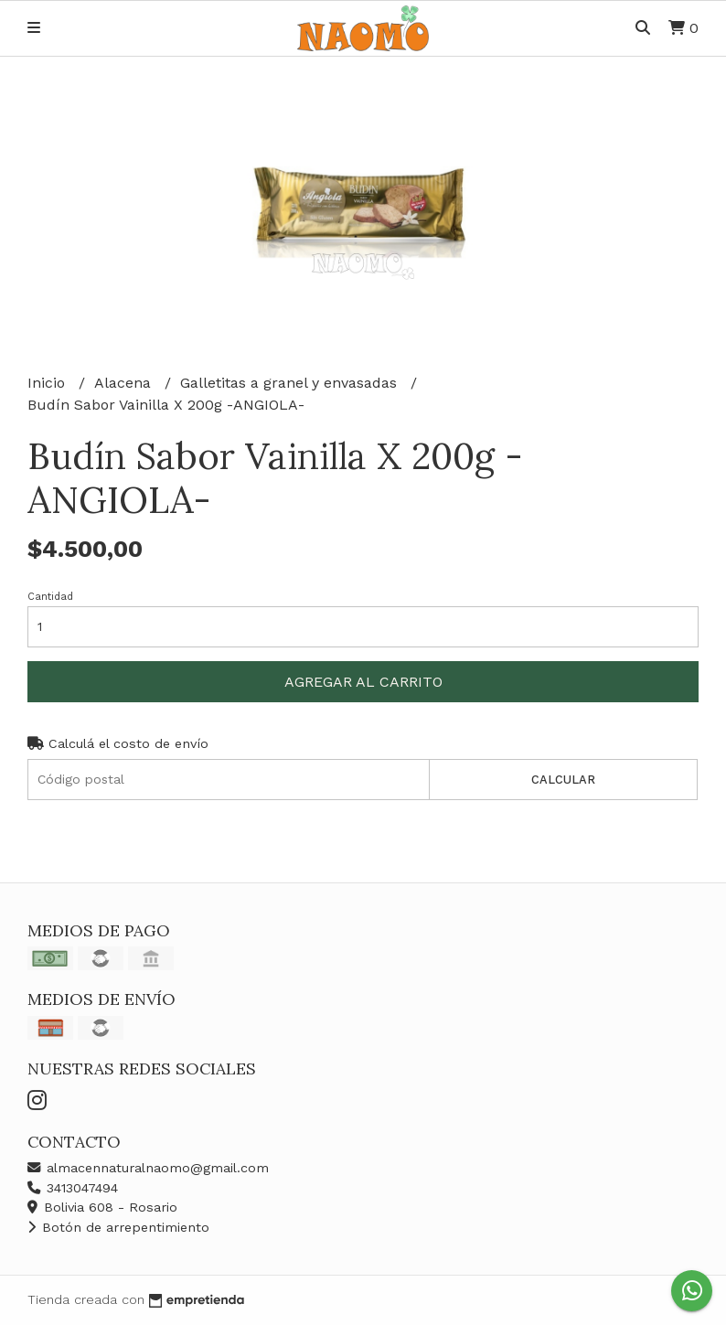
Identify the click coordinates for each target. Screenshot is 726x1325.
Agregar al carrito (363, 681)
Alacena (124, 382)
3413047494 (72, 1188)
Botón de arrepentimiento (118, 1227)
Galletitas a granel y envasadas (290, 382)
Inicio (48, 382)
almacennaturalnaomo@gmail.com (148, 1167)
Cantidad (50, 597)
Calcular (563, 779)
